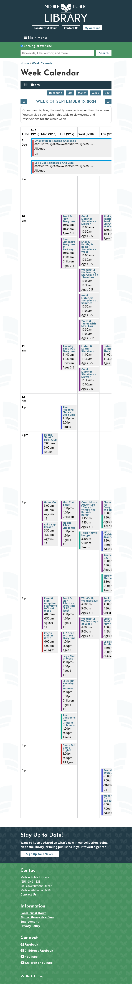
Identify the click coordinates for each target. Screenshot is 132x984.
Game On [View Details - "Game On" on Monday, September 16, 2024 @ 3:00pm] (50, 502)
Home (25, 63)
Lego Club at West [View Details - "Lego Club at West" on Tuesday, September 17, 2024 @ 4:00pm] (69, 657)
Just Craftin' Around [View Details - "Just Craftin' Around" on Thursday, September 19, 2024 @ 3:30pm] (108, 534)
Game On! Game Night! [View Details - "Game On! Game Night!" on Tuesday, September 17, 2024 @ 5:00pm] (69, 747)
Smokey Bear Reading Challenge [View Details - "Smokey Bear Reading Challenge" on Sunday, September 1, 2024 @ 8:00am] (55, 141)
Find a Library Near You (37, 917)
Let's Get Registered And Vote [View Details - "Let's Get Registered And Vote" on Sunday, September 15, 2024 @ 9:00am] (54, 163)
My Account (92, 28)
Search (104, 53)
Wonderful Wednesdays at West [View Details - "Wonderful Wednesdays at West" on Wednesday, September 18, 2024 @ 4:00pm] (89, 621)
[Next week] (108, 101)
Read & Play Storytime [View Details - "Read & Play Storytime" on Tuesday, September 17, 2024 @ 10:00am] (69, 219)
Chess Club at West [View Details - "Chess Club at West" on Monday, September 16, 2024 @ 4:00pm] (48, 635)
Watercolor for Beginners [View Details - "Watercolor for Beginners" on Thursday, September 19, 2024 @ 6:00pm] (110, 798)
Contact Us (71, 28)
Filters (35, 85)
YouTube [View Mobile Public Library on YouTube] (29, 957)
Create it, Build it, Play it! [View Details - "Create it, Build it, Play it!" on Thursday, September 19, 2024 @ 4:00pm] (109, 621)
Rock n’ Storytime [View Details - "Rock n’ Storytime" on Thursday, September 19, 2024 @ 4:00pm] (109, 599)
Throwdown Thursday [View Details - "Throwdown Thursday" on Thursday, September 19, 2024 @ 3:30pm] (111, 576)
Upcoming (55, 93)
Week (95, 93)
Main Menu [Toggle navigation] (35, 38)
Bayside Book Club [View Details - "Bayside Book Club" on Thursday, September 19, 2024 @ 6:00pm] (109, 771)
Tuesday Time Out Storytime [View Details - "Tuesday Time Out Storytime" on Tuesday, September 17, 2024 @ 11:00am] (69, 348)
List (70, 93)
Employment (30, 922)
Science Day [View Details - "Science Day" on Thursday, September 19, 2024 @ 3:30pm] (108, 556)
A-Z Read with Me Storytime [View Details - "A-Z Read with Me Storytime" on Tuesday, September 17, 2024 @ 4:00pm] (69, 635)
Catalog (29, 46)
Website (46, 46)
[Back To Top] (66, 976)
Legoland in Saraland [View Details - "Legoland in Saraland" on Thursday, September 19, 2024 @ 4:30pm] (110, 643)
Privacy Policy (30, 926)
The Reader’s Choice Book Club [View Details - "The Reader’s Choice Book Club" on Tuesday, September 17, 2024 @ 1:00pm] (69, 411)
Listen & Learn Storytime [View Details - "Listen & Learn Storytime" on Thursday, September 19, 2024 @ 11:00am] (109, 348)
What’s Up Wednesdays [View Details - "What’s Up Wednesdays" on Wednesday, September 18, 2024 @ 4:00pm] (89, 599)
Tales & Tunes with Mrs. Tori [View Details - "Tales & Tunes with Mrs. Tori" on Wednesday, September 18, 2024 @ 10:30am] (88, 323)
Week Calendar (43, 63)
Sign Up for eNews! (40, 854)
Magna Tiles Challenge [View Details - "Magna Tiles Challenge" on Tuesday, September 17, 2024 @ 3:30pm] (69, 525)
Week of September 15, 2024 (66, 101)
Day (107, 93)
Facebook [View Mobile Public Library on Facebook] (29, 944)
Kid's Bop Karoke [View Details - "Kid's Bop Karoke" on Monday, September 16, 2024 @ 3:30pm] (50, 525)
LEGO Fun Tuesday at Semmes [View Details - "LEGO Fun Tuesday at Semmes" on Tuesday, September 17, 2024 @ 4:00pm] (68, 685)
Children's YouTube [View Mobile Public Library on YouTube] (37, 963)
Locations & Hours (45, 28)
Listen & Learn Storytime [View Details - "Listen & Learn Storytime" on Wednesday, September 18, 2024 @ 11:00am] (87, 348)
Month (82, 93)
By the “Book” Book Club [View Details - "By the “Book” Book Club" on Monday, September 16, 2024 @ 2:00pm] (50, 437)
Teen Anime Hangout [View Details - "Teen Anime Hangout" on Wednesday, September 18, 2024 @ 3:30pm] (89, 534)
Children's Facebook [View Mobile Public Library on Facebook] (37, 951)
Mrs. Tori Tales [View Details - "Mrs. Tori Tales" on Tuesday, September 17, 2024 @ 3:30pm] (68, 503)
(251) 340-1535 (30, 882)
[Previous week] (24, 101)
